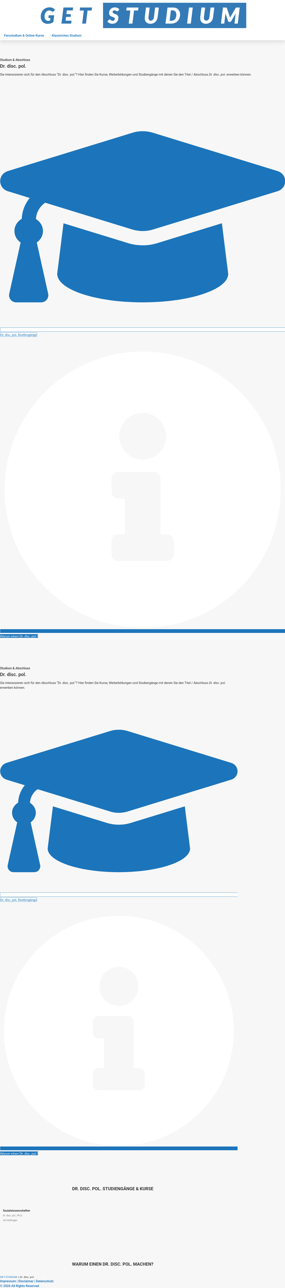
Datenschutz (45, 1281)
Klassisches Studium (66, 35)
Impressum (8, 1281)
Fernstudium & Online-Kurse (24, 35)
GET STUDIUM (8, 1277)
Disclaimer (25, 1281)
